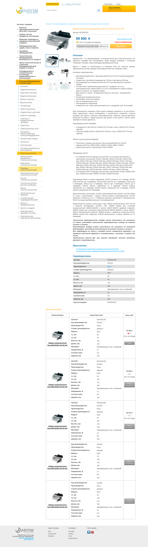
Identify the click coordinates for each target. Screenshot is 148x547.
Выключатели (26, 102)
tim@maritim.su (29, 539)
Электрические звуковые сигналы (28, 212)
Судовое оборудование (26, 538)
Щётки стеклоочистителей (28, 189)
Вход (118, 4)
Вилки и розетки (27, 99)
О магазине (74, 14)
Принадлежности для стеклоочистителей (29, 174)
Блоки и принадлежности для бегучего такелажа (29, 29)
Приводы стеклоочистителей (28, 169)
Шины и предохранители (27, 204)
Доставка (58, 14)
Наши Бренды (72, 538)
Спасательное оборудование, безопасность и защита (30, 58)
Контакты (50, 14)
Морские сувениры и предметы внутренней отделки (29, 41)
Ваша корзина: (115, 7)
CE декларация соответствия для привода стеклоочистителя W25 (97, 249)
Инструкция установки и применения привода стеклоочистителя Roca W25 (100, 251)
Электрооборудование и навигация (29, 82)
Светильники (26, 145)
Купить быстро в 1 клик (124, 39)
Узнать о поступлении (129, 384)
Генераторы (25, 105)
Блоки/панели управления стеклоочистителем (28, 158)
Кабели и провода (28, 115)
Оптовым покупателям (90, 14)
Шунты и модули (27, 208)
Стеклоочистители (28, 153)
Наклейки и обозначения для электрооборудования (29, 133)
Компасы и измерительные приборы (27, 120)
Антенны (24, 86)
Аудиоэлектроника (28, 89)
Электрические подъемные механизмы (30, 217)
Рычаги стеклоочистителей (28, 179)
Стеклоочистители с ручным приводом (28, 184)
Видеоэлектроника (28, 96)
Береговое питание (28, 93)
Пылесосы (24, 142)
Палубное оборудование (25, 52)
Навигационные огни (29, 128)
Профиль (51, 536)
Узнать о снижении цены (123, 42)
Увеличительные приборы (27, 194)
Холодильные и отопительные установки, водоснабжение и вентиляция (27, 74)
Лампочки (24, 125)
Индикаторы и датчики (30, 112)
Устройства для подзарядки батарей (29, 199)
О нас (70, 536)
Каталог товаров (24, 24)
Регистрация (108, 4)
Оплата (66, 14)
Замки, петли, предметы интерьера (29, 35)
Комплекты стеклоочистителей (28, 164)
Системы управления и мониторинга (30, 149)
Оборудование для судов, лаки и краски (29, 47)
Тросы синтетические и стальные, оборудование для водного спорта (30, 65)
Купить (121, 46)
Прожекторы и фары (29, 138)
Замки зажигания (27, 109)
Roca (109, 266)
